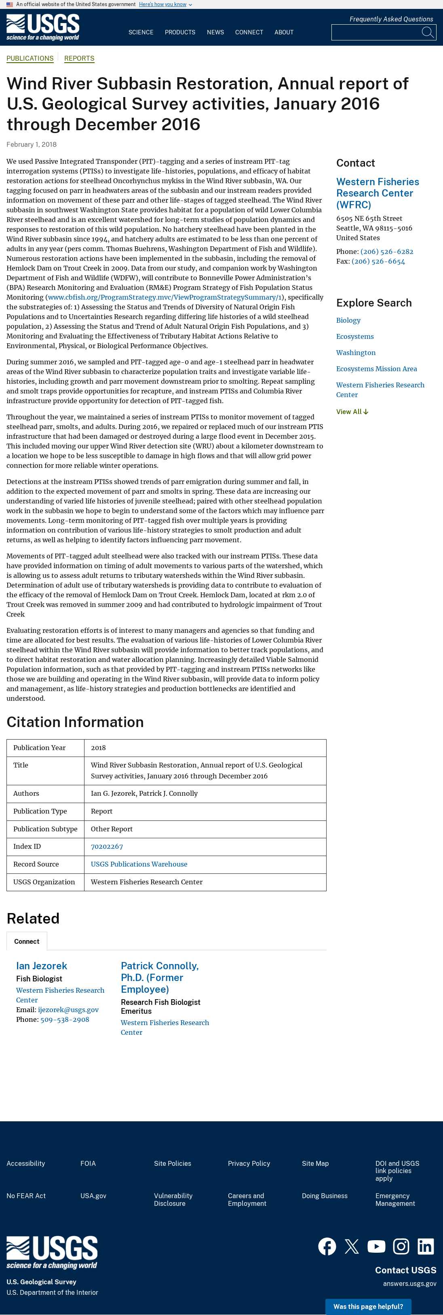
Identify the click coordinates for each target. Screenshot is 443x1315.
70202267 (107, 846)
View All (352, 412)
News (215, 32)
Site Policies (172, 1163)
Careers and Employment (247, 1199)
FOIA (88, 1163)
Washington (356, 353)
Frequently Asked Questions (391, 19)
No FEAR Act (26, 1196)
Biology (348, 320)
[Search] (428, 32)
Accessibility (25, 1163)
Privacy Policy (249, 1163)
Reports (79, 58)
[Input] (384, 32)
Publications (30, 58)
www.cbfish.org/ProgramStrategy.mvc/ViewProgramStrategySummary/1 (164, 297)
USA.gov (93, 1196)
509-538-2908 (64, 1019)
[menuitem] (141, 27)
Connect (249, 32)
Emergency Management (395, 1199)
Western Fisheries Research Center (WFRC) (377, 193)
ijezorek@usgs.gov (68, 1010)
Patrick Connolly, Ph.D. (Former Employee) (160, 977)
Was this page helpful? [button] (368, 1307)
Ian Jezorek (42, 965)
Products (180, 32)
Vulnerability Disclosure (173, 1199)
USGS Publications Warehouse (139, 864)
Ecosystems (355, 336)
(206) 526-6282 (387, 251)
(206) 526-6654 (378, 261)
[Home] (42, 39)
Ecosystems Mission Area (376, 369)
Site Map (315, 1163)
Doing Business (325, 1196)
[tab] (26, 941)
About (283, 32)
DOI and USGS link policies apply (397, 1171)
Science (141, 32)
